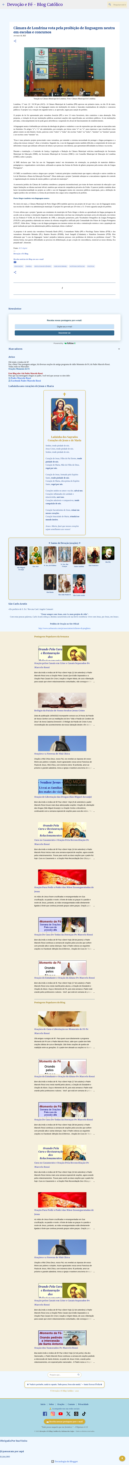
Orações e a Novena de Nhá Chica (52, 753)
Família (28, 266)
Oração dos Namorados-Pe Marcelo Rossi (56, 1348)
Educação (18, 266)
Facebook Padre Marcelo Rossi (26, 380)
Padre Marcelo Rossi (21, 378)
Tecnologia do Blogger (64, 1461)
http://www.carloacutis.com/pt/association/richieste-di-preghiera (64, 628)
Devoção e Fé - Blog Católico (35, 4)
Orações (60, 1404)
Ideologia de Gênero (43, 266)
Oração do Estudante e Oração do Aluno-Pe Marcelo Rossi (64, 978)
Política (91, 266)
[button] (15, 41)
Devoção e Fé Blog (20, 254)
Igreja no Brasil (60, 266)
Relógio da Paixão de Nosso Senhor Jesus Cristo (59, 710)
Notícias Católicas (77, 266)
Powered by (64, 343)
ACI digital (23, 248)
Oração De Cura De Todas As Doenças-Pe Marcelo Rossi (63, 934)
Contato (71, 1404)
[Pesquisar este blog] (114, 5)
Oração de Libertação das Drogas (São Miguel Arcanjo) (63, 797)
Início (43, 1404)
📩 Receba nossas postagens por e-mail (64, 1421)
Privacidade (83, 1404)
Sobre (51, 1404)
